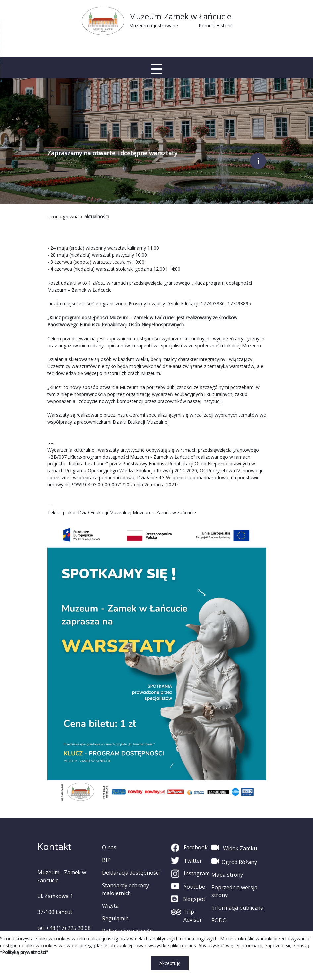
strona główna (62, 216)
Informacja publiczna (237, 907)
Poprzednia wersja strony (234, 891)
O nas (109, 847)
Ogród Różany (234, 861)
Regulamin (115, 918)
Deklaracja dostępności (131, 872)
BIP (106, 860)
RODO (219, 920)
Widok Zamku (234, 847)
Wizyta (110, 905)
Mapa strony (227, 874)
